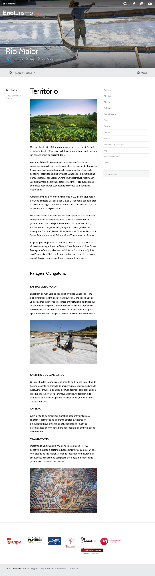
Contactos (9, 3)
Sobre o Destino (17, 72)
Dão (106, 120)
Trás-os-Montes (111, 156)
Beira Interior (110, 114)
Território (11, 89)
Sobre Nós (60, 568)
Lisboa (107, 132)
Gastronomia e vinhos (13, 97)
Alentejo (108, 96)
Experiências (47, 568)
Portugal (18, 59)
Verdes (107, 162)
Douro (107, 126)
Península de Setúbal (114, 144)
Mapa (142, 72)
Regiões (35, 568)
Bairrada (108, 108)
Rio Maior (48, 59)
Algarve (107, 102)
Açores (107, 90)
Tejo (33, 59)
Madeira (107, 138)
